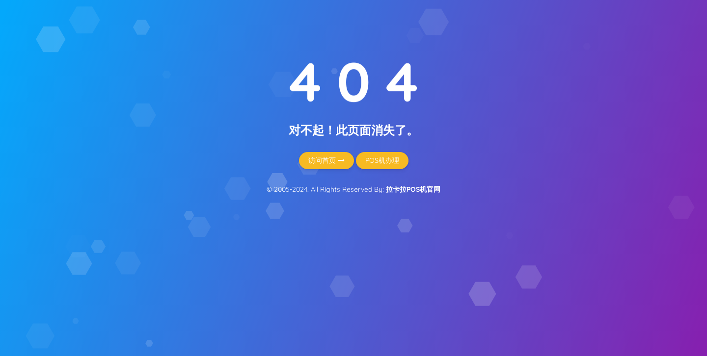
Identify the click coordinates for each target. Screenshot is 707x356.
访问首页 (326, 160)
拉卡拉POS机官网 (413, 189)
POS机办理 (382, 160)
